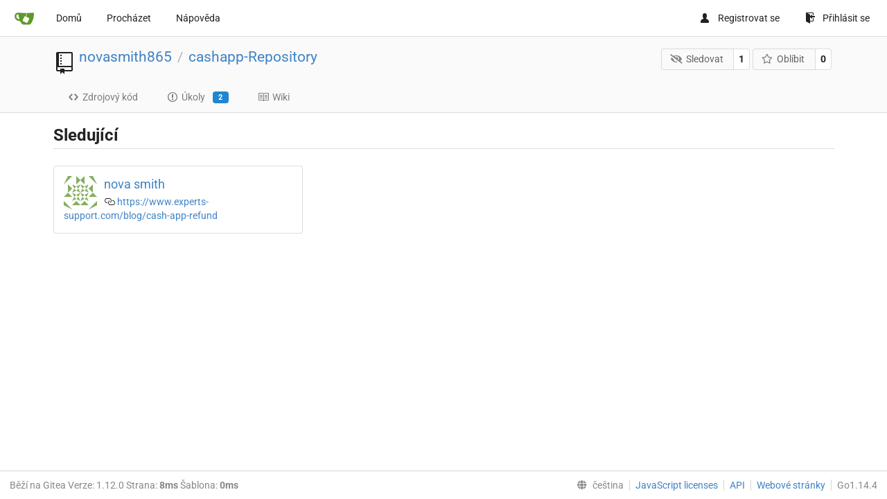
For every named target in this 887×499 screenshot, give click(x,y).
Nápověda (198, 18)
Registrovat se (739, 18)
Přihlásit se (837, 18)
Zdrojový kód (103, 97)
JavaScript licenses (676, 485)
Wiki (274, 97)
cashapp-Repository (252, 57)
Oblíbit (783, 58)
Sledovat (696, 58)
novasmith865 (125, 57)
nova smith (134, 184)
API (737, 485)
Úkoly (198, 97)
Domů (69, 18)
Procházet (129, 18)
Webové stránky (791, 485)
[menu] (597, 485)
